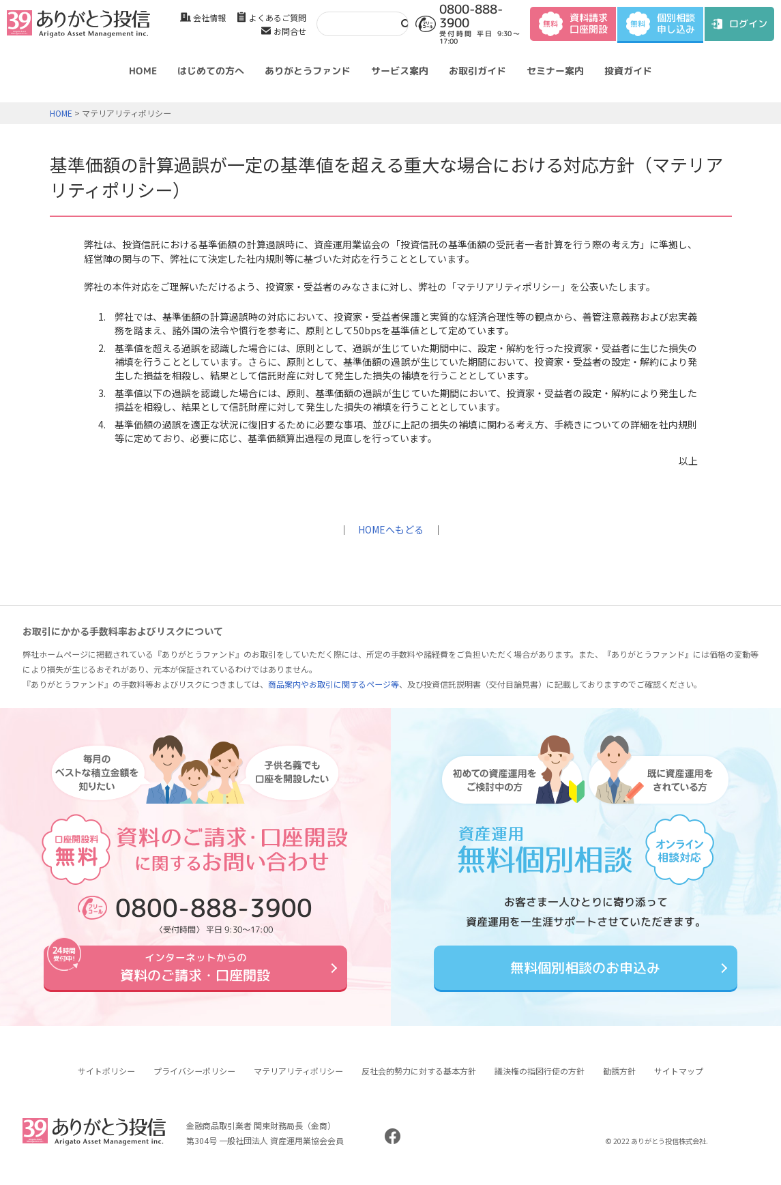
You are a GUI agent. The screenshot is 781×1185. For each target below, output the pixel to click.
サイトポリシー (106, 1081)
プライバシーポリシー (194, 1081)
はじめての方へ (210, 70)
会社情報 (209, 17)
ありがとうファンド (308, 70)
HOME (143, 70)
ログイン (748, 23)
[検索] (354, 23)
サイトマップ (678, 1081)
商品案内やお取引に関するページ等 (333, 684)
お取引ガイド (477, 70)
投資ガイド (628, 70)
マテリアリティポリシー (298, 1081)
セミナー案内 (555, 70)
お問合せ (290, 31)
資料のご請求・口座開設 (195, 972)
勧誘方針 (619, 1081)
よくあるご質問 (277, 17)
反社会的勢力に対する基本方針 (419, 1081)
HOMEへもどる (391, 529)
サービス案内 (399, 70)
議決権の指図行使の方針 (540, 1081)
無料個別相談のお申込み (585, 972)
